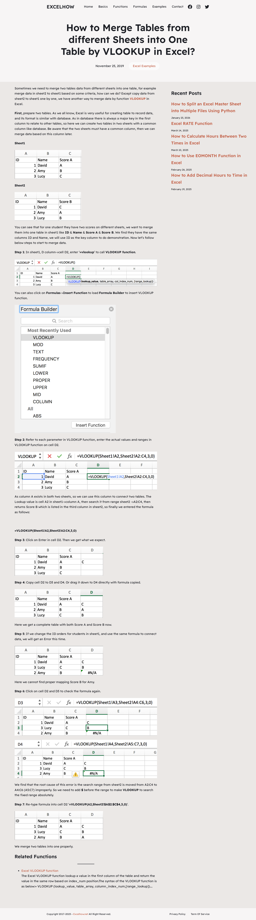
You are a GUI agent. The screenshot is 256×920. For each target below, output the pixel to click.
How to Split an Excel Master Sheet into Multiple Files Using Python (206, 107)
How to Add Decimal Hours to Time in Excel (209, 179)
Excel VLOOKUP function (39, 871)
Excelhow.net (80, 914)
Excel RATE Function (191, 123)
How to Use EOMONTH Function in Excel (206, 159)
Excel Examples (144, 66)
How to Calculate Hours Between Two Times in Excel (208, 140)
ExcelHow (60, 7)
